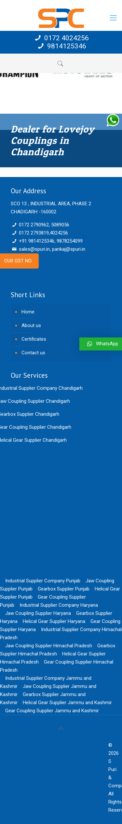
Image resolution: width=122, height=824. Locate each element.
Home (27, 312)
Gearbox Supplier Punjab (63, 589)
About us (31, 325)
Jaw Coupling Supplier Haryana (38, 613)
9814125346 (61, 46)
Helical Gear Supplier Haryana (54, 621)
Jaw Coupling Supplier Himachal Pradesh (48, 646)
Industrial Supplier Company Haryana (59, 605)
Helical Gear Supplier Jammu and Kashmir (67, 702)
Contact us (33, 353)
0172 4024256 (61, 38)
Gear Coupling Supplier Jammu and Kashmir (52, 711)
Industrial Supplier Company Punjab (42, 581)
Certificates (33, 339)
